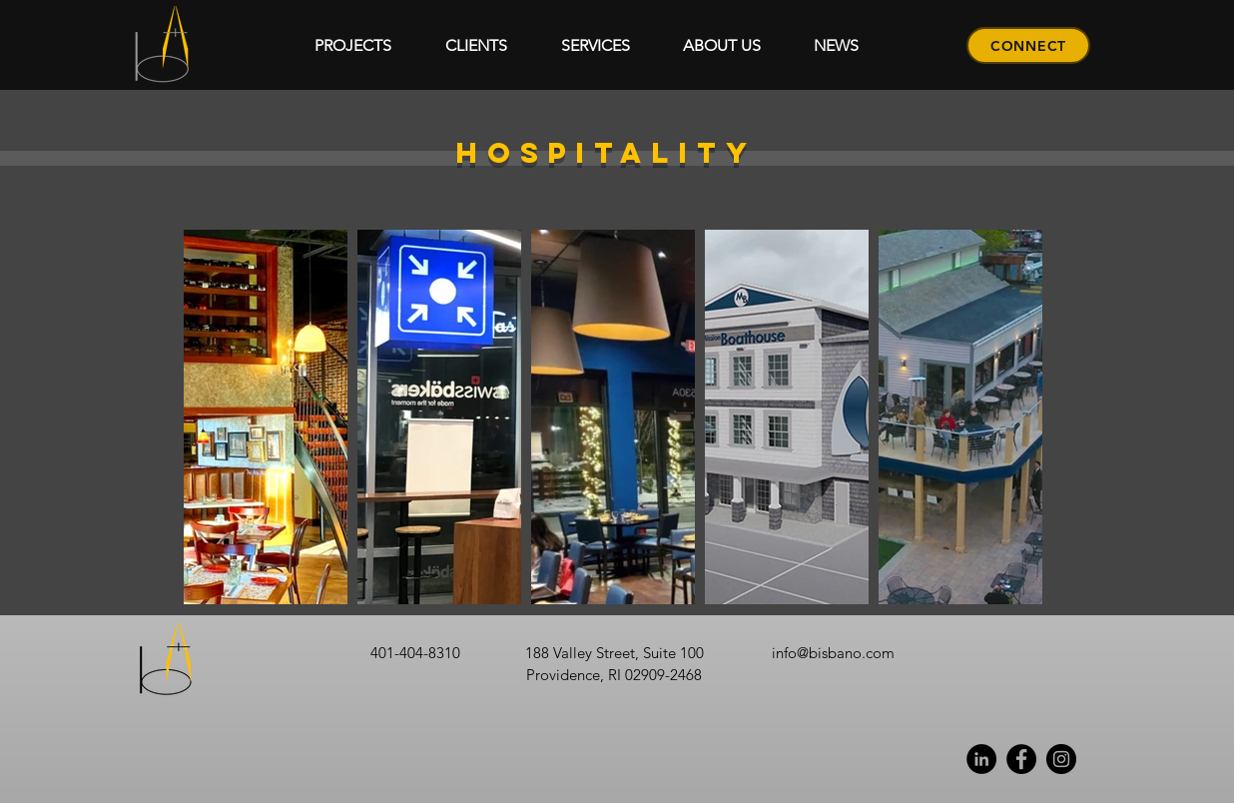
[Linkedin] (981, 759)
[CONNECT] (1028, 45)
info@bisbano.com (833, 652)
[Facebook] (1021, 759)
